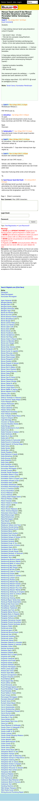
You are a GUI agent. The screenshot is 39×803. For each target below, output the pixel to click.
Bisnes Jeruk (5, 345)
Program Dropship (7, 677)
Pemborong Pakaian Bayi (10, 582)
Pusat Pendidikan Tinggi (9, 689)
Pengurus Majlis (6, 626)
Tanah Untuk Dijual (8, 749)
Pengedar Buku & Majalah (10, 614)
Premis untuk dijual (8, 669)
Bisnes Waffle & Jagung (9, 389)
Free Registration (11, 225)
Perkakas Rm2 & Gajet (9, 654)
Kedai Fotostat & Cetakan (10, 432)
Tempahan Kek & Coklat (9, 762)
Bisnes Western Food (8, 391)
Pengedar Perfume (7, 618)
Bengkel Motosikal (7, 308)
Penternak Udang (7, 640)
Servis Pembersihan (8, 709)
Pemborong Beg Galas (9, 565)
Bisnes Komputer (7, 349)
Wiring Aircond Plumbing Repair (12, 792)
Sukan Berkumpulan (8, 741)
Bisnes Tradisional (7, 385)
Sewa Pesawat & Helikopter (11, 725)
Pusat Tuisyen (6, 695)
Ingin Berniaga (6, 420)
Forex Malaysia (6, 401)
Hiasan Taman (6, 410)
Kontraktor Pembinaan (24, 85)
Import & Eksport (7, 418)
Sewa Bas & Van (7, 717)
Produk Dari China (7, 671)
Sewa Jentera (5, 719)
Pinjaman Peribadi (7, 665)
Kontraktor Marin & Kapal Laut (12, 478)
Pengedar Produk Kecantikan (11, 622)
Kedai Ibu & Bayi (7, 436)
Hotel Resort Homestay (9, 412)
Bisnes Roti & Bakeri (8, 367)
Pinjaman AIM (6, 656)
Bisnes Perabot (6, 361)
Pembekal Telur (6, 557)
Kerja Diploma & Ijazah (9, 454)
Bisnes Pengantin (7, 359)
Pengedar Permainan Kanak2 (11, 620)
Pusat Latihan (6, 683)
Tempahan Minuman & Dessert (12, 768)
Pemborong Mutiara (8, 580)
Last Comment (7, 22)
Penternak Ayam (6, 630)
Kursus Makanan (7, 493)
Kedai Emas (5, 430)
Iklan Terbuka (6, 414)
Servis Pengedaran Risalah (10, 711)
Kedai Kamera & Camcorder (11, 440)
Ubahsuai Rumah (7, 776)
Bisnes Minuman (7, 353)
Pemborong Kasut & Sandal (11, 575)
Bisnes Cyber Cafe (7, 327)
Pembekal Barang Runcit (9, 529)
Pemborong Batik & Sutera (10, 563)
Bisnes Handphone (7, 335)
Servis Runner (6, 713)
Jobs (14, 2)
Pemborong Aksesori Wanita (11, 561)
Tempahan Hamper (7, 753)
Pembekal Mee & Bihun (9, 549)
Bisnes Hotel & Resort (9, 339)
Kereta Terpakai (6, 452)
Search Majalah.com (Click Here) (12, 287)
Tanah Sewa (11, 85)
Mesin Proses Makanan (9, 509)
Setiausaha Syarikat (8, 715)
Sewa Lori (4, 723)
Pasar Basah (5, 521)
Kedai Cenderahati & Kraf (10, 428)
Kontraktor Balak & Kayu (10, 474)
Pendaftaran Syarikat (8, 606)
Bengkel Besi (5, 304)
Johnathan (7, 115)
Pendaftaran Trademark (9, 608)
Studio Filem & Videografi (10, 727)
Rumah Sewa (5, 701)
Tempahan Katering (8, 760)
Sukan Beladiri (6, 739)
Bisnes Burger (6, 321)
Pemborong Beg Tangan (9, 567)
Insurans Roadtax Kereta (9, 424)
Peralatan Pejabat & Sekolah (11, 644)
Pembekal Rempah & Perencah (12, 553)
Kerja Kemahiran (7, 456)
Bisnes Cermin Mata (8, 323)
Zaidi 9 (4, 20)
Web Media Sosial (7, 790)
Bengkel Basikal (6, 302)
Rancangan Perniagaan (9, 697)
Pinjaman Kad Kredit (8, 660)
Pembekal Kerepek (7, 539)
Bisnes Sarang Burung (9, 371)
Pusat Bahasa (5, 679)
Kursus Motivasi (6, 495)
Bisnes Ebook (6, 331)
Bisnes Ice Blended (7, 341)
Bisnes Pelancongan (8, 357)
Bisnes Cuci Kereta (7, 325)
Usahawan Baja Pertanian (10, 780)
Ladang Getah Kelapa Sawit (11, 497)
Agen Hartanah (6, 300)
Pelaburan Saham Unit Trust (11, 525)
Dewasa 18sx (5, 393)
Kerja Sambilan (6, 464)
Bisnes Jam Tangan (7, 343)
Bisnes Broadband (7, 319)
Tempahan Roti (6, 772)
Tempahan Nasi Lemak (9, 770)
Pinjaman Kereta (7, 663)
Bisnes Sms (5, 375)
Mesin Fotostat (6, 501)
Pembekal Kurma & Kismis (10, 545)
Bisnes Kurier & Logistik (9, 351)
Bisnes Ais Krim (6, 314)
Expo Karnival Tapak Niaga (10, 399)
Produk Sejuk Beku (7, 673)
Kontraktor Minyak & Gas (10, 480)
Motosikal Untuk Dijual (9, 513)
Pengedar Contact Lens (9, 616)
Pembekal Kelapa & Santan (10, 537)
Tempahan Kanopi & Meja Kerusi (12, 758)
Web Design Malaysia (8, 788)
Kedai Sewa (5, 446)
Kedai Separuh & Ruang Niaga (12, 444)
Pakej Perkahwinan (7, 517)
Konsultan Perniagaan (9, 296)
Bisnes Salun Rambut (8, 369)
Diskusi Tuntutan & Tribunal (11, 397)
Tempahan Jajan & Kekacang (11, 755)
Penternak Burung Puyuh (10, 632)
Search (9, 2)
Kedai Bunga (5, 426)
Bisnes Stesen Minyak (8, 381)
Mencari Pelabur (6, 499)
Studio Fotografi (7, 729)
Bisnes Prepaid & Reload (10, 363)
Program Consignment (9, 675)
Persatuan (4, 292)
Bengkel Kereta (6, 306)
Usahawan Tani (6, 784)
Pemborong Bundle (8, 569)
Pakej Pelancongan (7, 515)
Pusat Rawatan (6, 691)
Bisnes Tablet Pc (6, 383)
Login (19, 2)
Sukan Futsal (5, 743)
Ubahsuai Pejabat (7, 774)
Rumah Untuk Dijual (8, 703)
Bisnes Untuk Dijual (8, 387)
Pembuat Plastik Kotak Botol (11, 602)
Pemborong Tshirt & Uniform (11, 594)
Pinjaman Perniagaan (8, 667)
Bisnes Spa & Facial (8, 377)
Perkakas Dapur (6, 650)
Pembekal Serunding (8, 555)
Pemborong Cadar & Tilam (10, 571)
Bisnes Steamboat (7, 379)
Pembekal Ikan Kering (9, 535)
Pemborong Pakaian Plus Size (11, 588)
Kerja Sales (5, 462)
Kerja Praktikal (6, 460)
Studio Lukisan (6, 733)
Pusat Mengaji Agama (8, 687)
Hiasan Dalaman (7, 408)
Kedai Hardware (6, 434)
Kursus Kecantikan (7, 491)
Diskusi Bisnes (6, 395)
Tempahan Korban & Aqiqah (11, 764)
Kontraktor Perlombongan (10, 486)
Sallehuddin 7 (8, 131)
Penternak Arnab (7, 628)
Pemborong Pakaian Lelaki (10, 586)
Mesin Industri (6, 505)
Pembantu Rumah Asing (9, 527)
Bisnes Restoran (6, 365)
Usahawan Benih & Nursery (10, 782)
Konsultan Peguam (7, 466)
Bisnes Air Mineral (7, 312)
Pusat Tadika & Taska (8, 693)
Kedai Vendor (5, 448)
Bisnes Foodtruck (7, 333)
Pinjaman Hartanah (8, 658)
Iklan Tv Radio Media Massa (11, 416)
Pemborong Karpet (7, 573)
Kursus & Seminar (7, 488)
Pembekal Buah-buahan (9, 533)
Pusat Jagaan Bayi (7, 681)
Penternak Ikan (6, 634)
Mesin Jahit (5, 507)
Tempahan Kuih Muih (8, 766)
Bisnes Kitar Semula (8, 347)
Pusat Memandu (6, 685)
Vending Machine (7, 786)
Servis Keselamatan (8, 707)
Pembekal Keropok (7, 541)
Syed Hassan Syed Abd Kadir (13, 180)
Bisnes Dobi (5, 329)
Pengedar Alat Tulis (8, 610)
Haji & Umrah (6, 406)
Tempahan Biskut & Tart (9, 751)
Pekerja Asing (5, 523)
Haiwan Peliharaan (7, 404)
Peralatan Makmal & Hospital (11, 642)
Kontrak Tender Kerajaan (9, 472)
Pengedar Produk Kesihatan (10, 624)
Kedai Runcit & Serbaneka (10, 442)
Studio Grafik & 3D (7, 731)
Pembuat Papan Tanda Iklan (11, 600)
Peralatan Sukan (7, 646)
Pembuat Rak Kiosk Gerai (10, 604)
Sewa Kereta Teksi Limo (9, 721)
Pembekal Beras (6, 531)
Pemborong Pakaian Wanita (10, 590)
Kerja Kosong (5, 458)
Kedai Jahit (5, 438)
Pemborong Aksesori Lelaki (10, 559)
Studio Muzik (5, 737)
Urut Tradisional (6, 778)
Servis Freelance (7, 705)
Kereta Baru (5, 450)
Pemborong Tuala (7, 596)
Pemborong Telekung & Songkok (13, 592)
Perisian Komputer (7, 648)
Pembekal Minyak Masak (10, 551)
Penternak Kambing (8, 636)
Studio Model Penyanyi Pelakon (12, 735)
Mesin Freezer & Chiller (9, 503)
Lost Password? (24, 225)
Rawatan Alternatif (7, 699)
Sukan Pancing (6, 745)
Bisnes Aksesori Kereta (9, 316)
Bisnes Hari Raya (7, 337)
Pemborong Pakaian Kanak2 (11, 584)
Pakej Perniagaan (7, 294)
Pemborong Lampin (8, 578)
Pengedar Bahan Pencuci (9, 612)
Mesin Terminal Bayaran (9, 511)
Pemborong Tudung (8, 598)
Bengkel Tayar (6, 310)
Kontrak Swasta (6, 470)
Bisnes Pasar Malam (8, 355)
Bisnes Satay (5, 373)
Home (3, 2)
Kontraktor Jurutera (8, 476)
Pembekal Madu (6, 547)
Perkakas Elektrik (7, 652)
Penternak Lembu (7, 638)
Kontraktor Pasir (6, 482)
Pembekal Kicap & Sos (9, 543)
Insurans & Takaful (8, 422)
